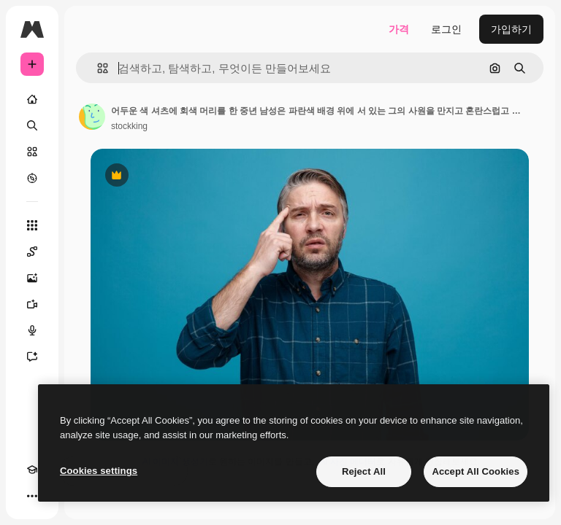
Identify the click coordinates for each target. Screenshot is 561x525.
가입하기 (511, 29)
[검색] (32, 125)
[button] (97, 68)
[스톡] (32, 151)
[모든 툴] (32, 225)
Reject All (364, 471)
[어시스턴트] (32, 356)
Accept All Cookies (475, 471)
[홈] (32, 99)
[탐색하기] (32, 178)
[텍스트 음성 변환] (32, 330)
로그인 (446, 29)
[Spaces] (32, 251)
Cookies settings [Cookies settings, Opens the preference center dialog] (98, 470)
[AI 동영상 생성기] (32, 304)
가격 (399, 29)
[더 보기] (32, 496)
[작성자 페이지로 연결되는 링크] (92, 117)
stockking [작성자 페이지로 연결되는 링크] (129, 126)
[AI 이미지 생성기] (32, 277)
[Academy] (32, 469)
